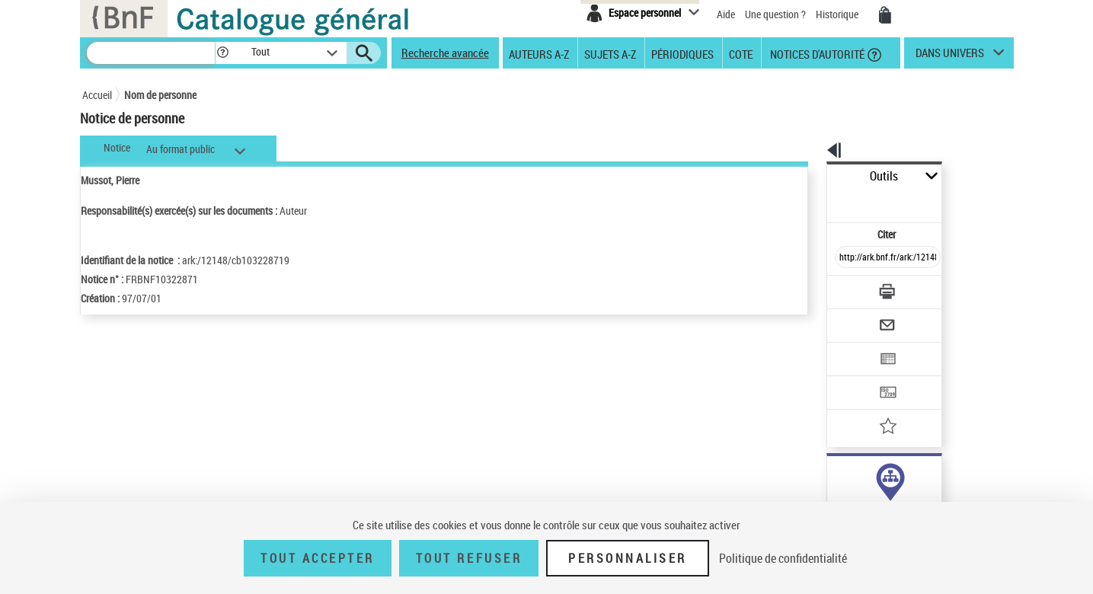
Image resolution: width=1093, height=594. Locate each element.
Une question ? (775, 14)
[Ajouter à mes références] (854, 377)
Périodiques (682, 53)
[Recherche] (151, 53)
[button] (222, 53)
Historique (838, 14)
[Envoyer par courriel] (845, 288)
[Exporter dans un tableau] (856, 317)
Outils (810, 176)
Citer (821, 200)
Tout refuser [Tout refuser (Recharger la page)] (469, 558)
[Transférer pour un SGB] (851, 347)
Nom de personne (160, 95)
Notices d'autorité (816, 53)
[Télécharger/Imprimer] (848, 258)
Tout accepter (317, 558)
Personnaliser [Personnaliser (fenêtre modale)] (627, 558)
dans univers (950, 56)
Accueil (97, 95)
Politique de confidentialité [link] (783, 558)
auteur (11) (835, 478)
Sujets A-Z (610, 53)
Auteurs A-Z (539, 53)
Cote (741, 53)
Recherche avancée (445, 52)
